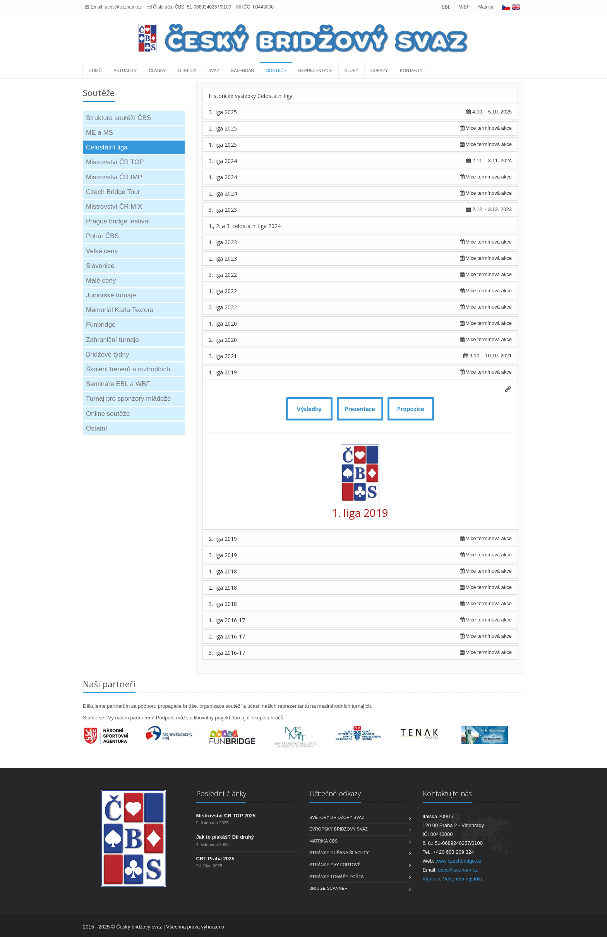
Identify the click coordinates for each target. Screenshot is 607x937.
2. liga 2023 (223, 258)
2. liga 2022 (223, 307)
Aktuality (125, 70)
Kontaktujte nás (447, 793)
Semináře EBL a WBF (118, 384)
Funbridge (101, 324)
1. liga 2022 (223, 291)
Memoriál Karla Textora (119, 310)
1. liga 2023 (223, 242)
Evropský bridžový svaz (338, 829)
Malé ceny (101, 280)
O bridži (187, 70)
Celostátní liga (107, 147)
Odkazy (379, 70)
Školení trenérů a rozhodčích (128, 369)
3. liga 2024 (223, 161)
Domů (95, 70)
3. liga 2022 (223, 274)
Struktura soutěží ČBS (118, 118)
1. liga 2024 (223, 177)
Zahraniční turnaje (112, 339)
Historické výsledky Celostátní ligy (250, 96)
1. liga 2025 (223, 144)
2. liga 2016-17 (227, 636)
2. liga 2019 (223, 538)
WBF (464, 7)
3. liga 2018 (223, 604)
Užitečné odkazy (335, 793)
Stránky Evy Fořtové (335, 864)
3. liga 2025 (223, 112)
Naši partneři (109, 684)
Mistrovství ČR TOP (115, 162)
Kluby (351, 70)
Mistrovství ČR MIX (114, 206)
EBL (446, 7)
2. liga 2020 (223, 339)
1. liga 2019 (223, 372)
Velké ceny (102, 251)
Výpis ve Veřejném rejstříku (453, 879)
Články (157, 70)
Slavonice (100, 265)
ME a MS (99, 132)
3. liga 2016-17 (227, 652)
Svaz (213, 70)
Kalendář (242, 70)
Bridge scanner (328, 888)
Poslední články (221, 793)
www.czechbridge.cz (458, 861)
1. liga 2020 (223, 323)
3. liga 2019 (223, 555)
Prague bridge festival (117, 221)
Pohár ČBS (102, 236)
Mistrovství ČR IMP (114, 177)
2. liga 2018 (223, 587)
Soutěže (276, 70)
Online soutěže (108, 413)
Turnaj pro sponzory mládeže (128, 398)
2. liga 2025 (223, 128)
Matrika (485, 7)
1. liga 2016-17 (227, 620)
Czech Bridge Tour (113, 192)
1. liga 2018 (223, 571)
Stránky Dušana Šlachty (339, 852)
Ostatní (96, 428)
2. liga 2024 (223, 193)
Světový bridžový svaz (336, 817)
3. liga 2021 (223, 356)
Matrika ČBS (323, 841)
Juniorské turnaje (111, 295)
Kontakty (411, 70)
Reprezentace (315, 70)
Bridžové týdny (107, 354)
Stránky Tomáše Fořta (336, 876)
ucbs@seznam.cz (123, 7)
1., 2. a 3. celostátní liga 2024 (245, 226)
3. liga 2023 (223, 209)
